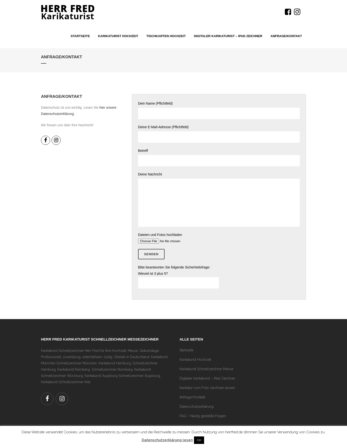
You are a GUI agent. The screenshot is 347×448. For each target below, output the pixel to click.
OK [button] (199, 440)
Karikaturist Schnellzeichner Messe (206, 369)
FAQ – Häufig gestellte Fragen (203, 416)
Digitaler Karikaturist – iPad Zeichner (207, 378)
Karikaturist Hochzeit (195, 359)
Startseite (187, 350)
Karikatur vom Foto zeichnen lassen (207, 388)
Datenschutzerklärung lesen (167, 440)
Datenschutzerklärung (197, 406)
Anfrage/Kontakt (192, 397)
